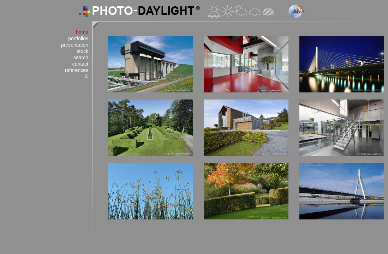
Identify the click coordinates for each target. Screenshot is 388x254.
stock (82, 51)
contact (80, 64)
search (80, 57)
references (76, 70)
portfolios (78, 38)
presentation (74, 45)
